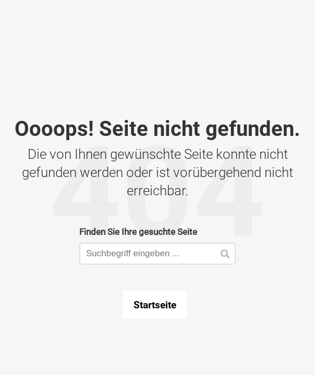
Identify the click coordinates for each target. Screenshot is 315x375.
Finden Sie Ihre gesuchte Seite (138, 232)
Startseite (155, 304)
